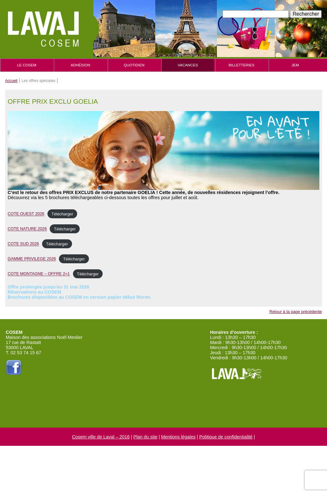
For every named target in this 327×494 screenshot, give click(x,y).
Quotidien (134, 65)
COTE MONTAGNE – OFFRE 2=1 (39, 274)
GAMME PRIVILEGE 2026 (32, 259)
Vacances (188, 65)
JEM (295, 65)
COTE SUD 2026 (23, 244)
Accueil (11, 81)
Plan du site (145, 436)
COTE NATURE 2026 (27, 229)
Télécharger (62, 214)
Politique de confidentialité (225, 436)
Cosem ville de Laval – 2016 (101, 436)
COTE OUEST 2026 (26, 214)
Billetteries (241, 65)
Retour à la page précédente (295, 311)
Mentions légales (178, 436)
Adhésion (80, 65)
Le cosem (26, 65)
